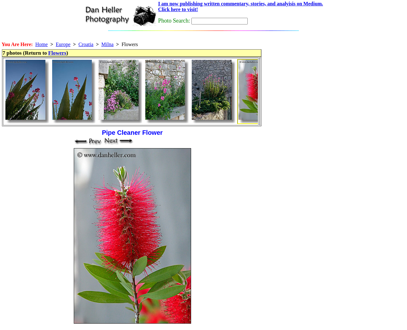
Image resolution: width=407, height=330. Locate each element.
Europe (63, 44)
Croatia (86, 44)
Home (41, 44)
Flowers (57, 53)
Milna (107, 44)
